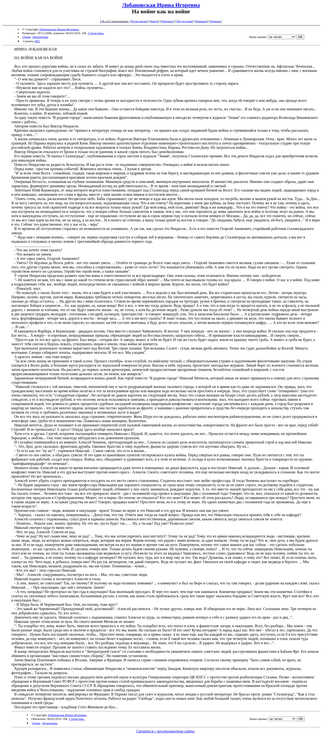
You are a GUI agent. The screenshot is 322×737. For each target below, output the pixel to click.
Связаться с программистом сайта (165, 731)
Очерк (26, 37)
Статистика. (96, 33)
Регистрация (139, 21)
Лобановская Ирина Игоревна (161, 5)
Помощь (215, 21)
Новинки (201, 21)
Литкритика (40, 37)
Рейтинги (167, 21)
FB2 (37, 41)
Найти (154, 21)
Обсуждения (184, 21)
